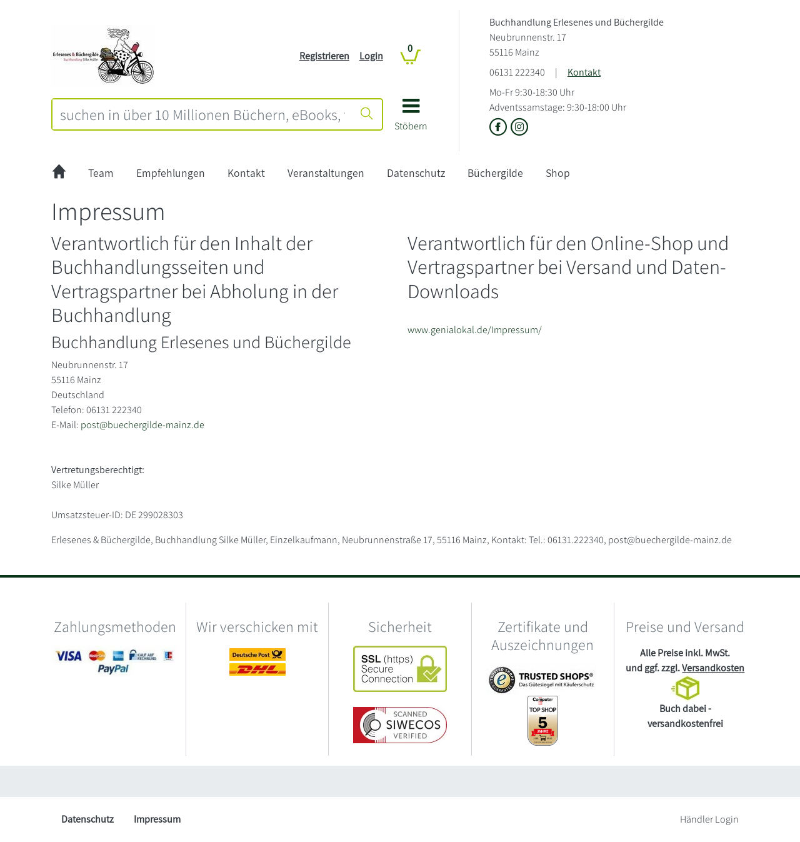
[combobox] (202, 114)
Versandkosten (713, 667)
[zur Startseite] (59, 173)
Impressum (157, 819)
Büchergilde (495, 173)
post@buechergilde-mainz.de (142, 424)
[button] (411, 119)
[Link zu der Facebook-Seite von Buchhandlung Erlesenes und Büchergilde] (500, 127)
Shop (558, 173)
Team (101, 173)
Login (371, 56)
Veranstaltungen (326, 173)
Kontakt (584, 72)
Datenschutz (416, 173)
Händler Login (709, 819)
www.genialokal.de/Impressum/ (475, 329)
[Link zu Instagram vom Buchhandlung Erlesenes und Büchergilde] (519, 127)
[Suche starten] (367, 114)
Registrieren (324, 56)
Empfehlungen (170, 173)
